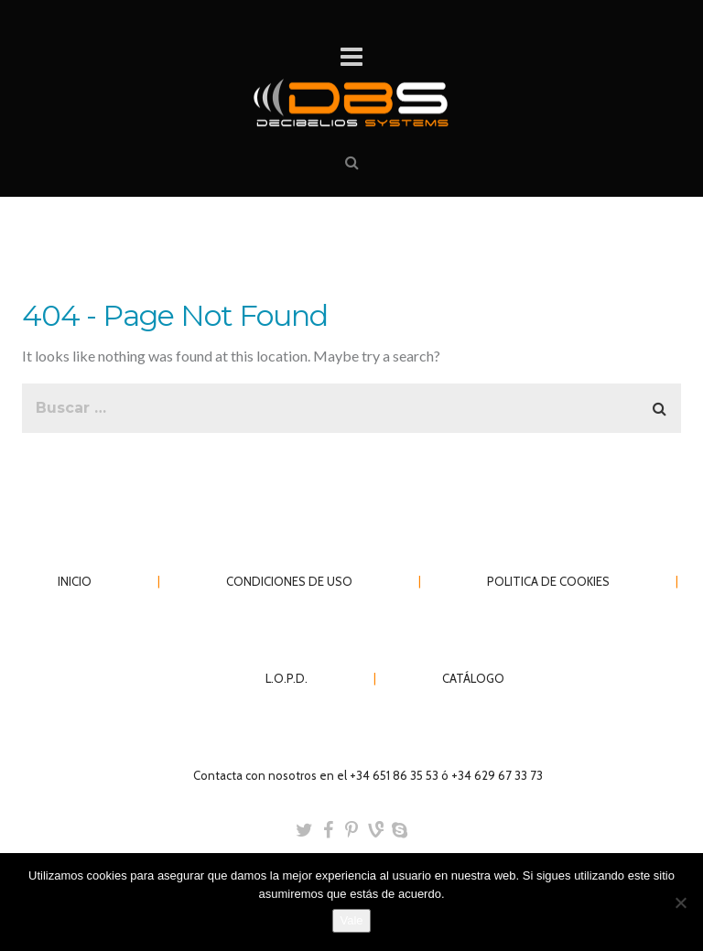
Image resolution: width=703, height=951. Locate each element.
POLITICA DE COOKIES (548, 581)
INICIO (75, 581)
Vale (351, 920)
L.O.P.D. (286, 678)
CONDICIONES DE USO (289, 581)
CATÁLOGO (473, 678)
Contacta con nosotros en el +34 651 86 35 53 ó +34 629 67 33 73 (368, 775)
